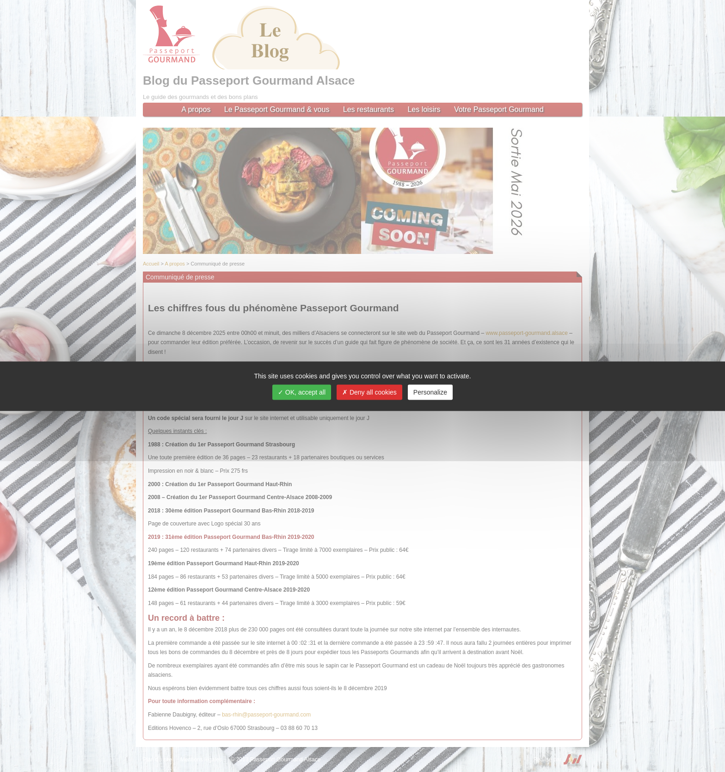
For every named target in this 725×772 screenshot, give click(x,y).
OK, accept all (302, 391)
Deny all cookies (369, 391)
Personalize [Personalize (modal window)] (430, 391)
